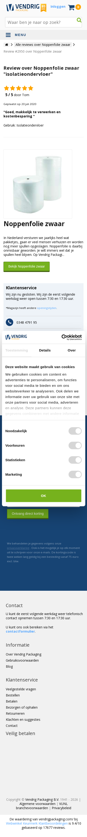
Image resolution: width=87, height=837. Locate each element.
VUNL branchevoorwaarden (42, 805)
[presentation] (42, 530)
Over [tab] (72, 350)
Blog (9, 666)
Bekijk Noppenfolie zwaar (26, 266)
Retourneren (15, 713)
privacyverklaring (18, 548)
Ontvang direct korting (28, 513)
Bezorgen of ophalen (22, 707)
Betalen (11, 701)
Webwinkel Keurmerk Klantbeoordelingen (37, 823)
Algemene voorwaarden (37, 803)
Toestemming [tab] (16, 350)
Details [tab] (45, 350)
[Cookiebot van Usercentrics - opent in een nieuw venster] (62, 337)
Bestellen (13, 695)
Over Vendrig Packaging (23, 654)
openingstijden (46, 308)
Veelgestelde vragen (21, 689)
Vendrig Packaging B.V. (42, 799)
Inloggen (58, 6)
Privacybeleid (61, 808)
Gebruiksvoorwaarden (22, 660)
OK (43, 496)
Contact (12, 725)
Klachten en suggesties (23, 719)
